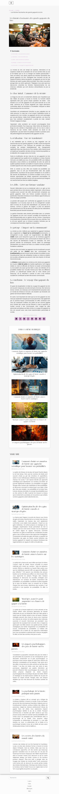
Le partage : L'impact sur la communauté (21, 62)
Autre (29, 791)
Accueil (11, 10)
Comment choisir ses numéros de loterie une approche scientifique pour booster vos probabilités (29, 352)
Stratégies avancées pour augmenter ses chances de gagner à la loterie (29, 420)
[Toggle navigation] (11, 2)
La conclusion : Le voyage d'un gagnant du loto (22, 65)
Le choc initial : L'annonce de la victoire (20, 54)
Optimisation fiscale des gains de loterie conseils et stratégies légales (29, 375)
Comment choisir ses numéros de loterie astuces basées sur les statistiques (29, 398)
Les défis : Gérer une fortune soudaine (20, 59)
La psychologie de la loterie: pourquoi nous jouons (33, 692)
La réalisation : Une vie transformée (19, 56)
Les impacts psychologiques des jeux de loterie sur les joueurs (29, 443)
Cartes (29, 781)
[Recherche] (27, 777)
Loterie (17, 10)
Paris (29, 783)
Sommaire (15, 51)
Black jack (29, 788)
